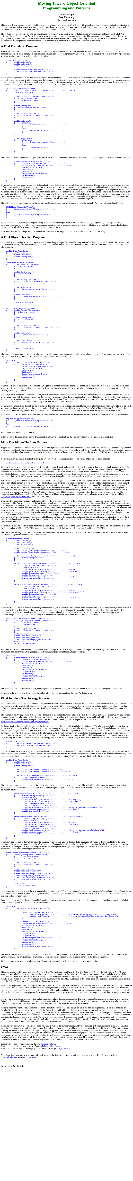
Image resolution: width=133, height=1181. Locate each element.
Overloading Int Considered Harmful (16, 547)
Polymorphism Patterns (51, 1154)
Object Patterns (64, 1156)
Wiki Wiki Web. (29, 1165)
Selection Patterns (48, 1151)
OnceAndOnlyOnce (9, 1165)
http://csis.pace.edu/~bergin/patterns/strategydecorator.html (25, 797)
